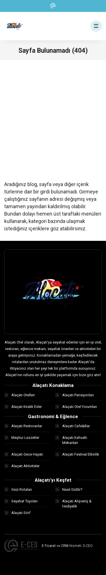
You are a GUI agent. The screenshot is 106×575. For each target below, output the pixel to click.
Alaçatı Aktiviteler (22, 466)
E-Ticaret (49, 546)
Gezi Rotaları (18, 489)
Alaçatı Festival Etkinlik (77, 454)
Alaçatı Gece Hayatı (23, 454)
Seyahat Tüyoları (21, 501)
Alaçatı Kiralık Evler (23, 407)
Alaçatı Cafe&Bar (72, 426)
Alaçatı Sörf (17, 513)
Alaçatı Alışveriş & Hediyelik (73, 503)
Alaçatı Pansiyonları (74, 395)
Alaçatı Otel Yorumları (76, 407)
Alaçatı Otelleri (19, 395)
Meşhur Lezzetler (21, 437)
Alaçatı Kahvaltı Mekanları (71, 440)
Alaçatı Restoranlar (23, 426)
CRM (64, 546)
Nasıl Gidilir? (69, 489)
